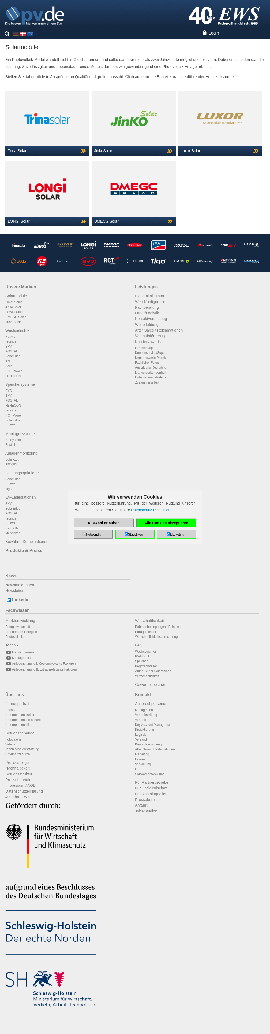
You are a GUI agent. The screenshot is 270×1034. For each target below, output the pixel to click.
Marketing (142, 754)
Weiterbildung (147, 324)
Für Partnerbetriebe (151, 782)
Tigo (8, 489)
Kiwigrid (11, 464)
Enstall (10, 445)
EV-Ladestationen (20, 497)
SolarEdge (12, 356)
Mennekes (12, 533)
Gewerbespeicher (150, 684)
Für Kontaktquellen (151, 794)
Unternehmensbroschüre (23, 720)
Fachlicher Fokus (147, 363)
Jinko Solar (13, 307)
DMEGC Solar (15, 317)
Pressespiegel (17, 762)
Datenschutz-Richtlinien (150, 510)
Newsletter (14, 590)
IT (136, 769)
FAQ (139, 645)
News (11, 576)
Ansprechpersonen (151, 703)
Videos (10, 744)
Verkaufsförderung (151, 336)
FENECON (13, 376)
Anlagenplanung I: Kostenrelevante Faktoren (40, 663)
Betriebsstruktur (18, 774)
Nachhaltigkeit (17, 768)
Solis (8, 366)
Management (144, 710)
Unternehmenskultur (19, 715)
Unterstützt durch (17, 754)
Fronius (10, 341)
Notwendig (93, 534)
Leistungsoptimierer (22, 473)
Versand (141, 739)
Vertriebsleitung (146, 715)
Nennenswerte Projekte (151, 358)
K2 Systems (13, 440)
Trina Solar (13, 322)
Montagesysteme (20, 434)
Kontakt (143, 694)
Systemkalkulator (149, 296)
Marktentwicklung (20, 621)
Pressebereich (17, 780)
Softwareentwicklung (149, 774)
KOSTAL (11, 351)
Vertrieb (140, 720)
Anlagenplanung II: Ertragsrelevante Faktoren (41, 669)
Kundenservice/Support (151, 353)
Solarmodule (16, 296)
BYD (8, 391)
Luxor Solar (13, 302)
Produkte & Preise (23, 550)
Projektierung (144, 729)
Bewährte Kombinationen (26, 541)
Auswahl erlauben (104, 523)
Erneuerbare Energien (21, 632)
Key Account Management (153, 725)
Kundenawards (148, 342)
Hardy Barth (13, 528)
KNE (8, 361)
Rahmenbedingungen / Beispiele (158, 627)
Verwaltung (143, 764)
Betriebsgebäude (20, 733)
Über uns (14, 694)
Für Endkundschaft (151, 788)
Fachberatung (147, 307)
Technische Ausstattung (22, 749)
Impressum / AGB (20, 785)
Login (214, 33)
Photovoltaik (14, 637)
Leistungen (146, 287)
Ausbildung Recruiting (150, 367)
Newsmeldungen (19, 585)
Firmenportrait (17, 703)
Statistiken (135, 534)
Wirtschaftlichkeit (149, 621)
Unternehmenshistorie (150, 377)
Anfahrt (141, 805)
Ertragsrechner (145, 632)
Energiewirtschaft (17, 627)
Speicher (141, 661)
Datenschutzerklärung (24, 791)
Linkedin (17, 599)
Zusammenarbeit (147, 382)
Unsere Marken (20, 287)
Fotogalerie (13, 739)
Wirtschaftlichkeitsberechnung (156, 637)
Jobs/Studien (146, 811)
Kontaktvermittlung (151, 319)
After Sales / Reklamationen (159, 330)
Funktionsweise (19, 652)
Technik (11, 645)
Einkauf (140, 759)
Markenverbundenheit (150, 372)
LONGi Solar (14, 312)
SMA (8, 346)
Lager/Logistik (147, 313)
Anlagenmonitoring (21, 453)
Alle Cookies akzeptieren (166, 523)
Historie (10, 710)
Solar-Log (12, 459)
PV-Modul (142, 656)
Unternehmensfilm (18, 725)
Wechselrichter (18, 330)
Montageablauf (19, 658)
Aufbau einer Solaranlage (153, 671)
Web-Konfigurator (150, 302)
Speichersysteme (20, 384)
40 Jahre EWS (17, 797)
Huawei (10, 336)
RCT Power (13, 371)
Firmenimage (144, 348)
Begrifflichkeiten (146, 666)
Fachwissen (17, 610)
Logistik (140, 735)
